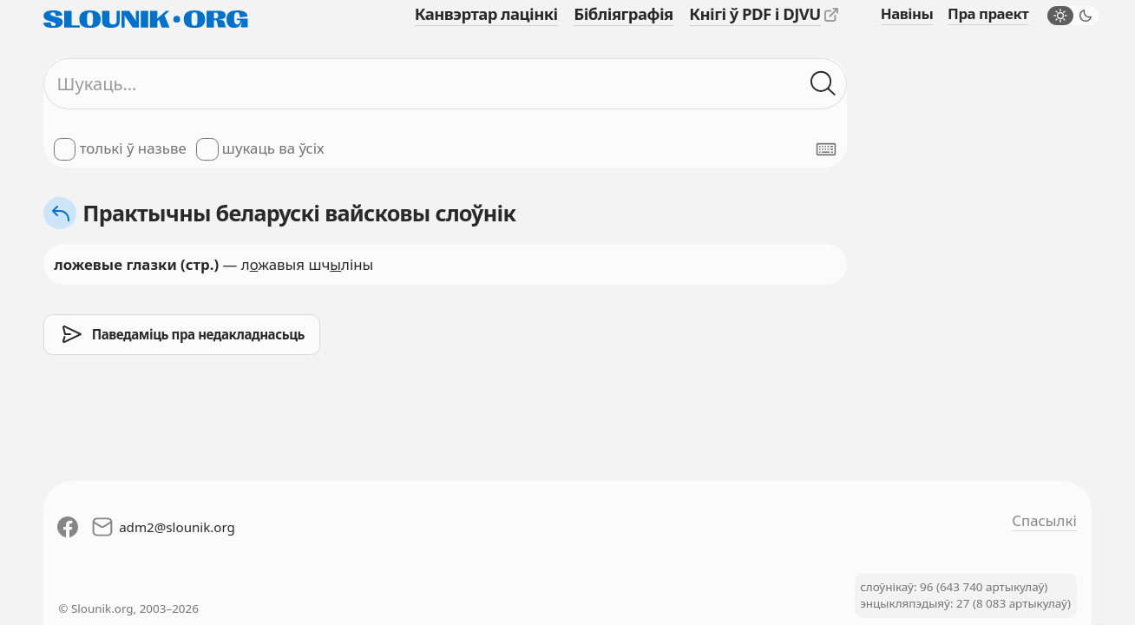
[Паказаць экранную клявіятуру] (826, 149)
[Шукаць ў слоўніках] (823, 84)
